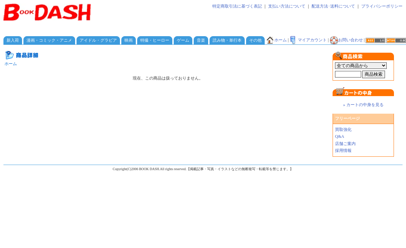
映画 (128, 40)
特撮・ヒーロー (154, 40)
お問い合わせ (346, 40)
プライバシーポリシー (382, 6)
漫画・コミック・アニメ (49, 40)
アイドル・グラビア (98, 40)
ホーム (276, 40)
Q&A (339, 136)
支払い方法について (286, 6)
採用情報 (343, 150)
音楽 (201, 40)
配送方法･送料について (333, 6)
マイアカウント (308, 40)
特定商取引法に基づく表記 (237, 6)
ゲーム (183, 40)
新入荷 (13, 40)
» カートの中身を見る (363, 104)
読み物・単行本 (227, 40)
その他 (255, 40)
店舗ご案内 (345, 143)
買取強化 (343, 129)
